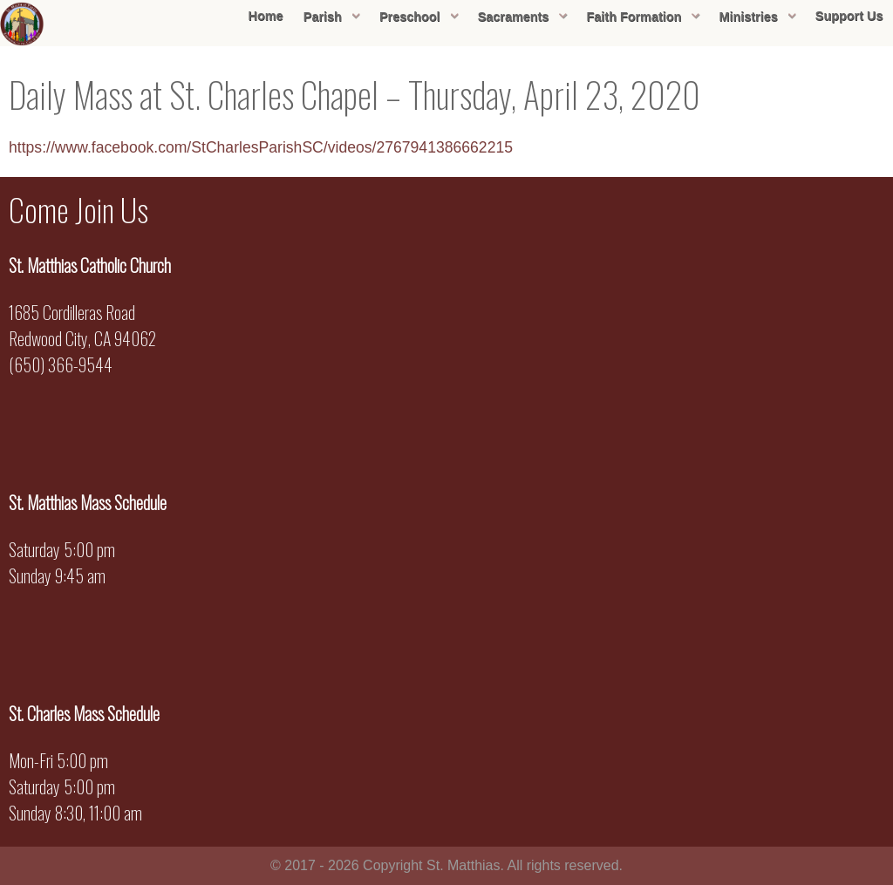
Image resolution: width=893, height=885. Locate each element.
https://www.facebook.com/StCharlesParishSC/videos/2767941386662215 (261, 147)
